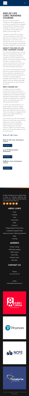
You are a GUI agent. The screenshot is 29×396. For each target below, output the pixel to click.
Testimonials (14, 220)
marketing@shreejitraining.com (14, 283)
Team (14, 217)
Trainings (14, 238)
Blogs (14, 236)
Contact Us (14, 225)
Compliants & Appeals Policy (14, 231)
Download (7, 145)
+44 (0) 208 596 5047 (14, 274)
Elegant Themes (14, 392)
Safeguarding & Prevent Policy (14, 228)
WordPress (15, 394)
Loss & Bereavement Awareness (10, 150)
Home (14, 212)
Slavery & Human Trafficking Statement (14, 233)
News (14, 222)
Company (14, 215)
